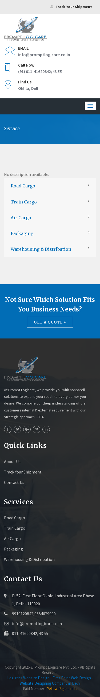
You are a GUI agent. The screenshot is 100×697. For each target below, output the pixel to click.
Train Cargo (24, 202)
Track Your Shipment (23, 472)
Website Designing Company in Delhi (50, 683)
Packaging (22, 233)
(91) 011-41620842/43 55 (40, 71)
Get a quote (50, 322)
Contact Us (14, 482)
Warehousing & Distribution (41, 249)
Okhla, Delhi (29, 88)
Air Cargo (21, 217)
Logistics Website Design (28, 677)
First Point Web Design (72, 677)
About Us (12, 461)
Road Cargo (23, 185)
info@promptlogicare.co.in (44, 54)
